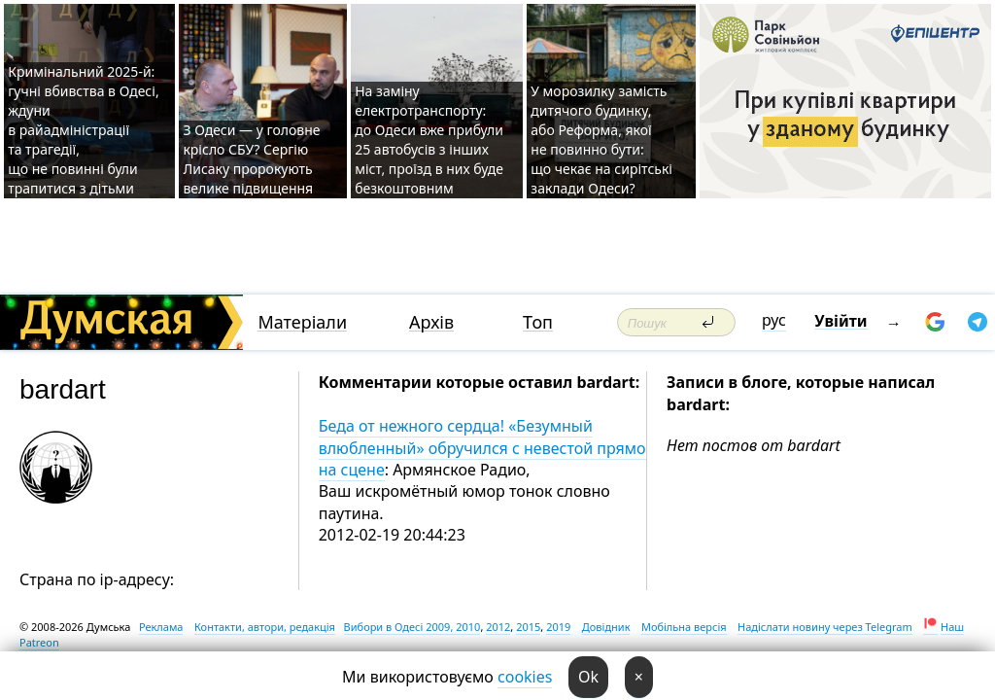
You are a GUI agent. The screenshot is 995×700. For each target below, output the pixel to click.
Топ (538, 322)
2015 (528, 626)
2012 (498, 626)
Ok (588, 676)
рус (774, 320)
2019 (558, 626)
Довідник (606, 626)
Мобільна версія (684, 626)
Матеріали (302, 322)
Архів (431, 322)
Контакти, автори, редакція (264, 626)
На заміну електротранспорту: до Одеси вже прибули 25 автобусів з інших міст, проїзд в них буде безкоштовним (429, 139)
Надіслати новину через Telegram (825, 626)
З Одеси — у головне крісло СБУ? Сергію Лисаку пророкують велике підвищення (251, 159)
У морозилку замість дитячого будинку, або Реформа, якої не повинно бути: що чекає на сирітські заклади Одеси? (601, 139)
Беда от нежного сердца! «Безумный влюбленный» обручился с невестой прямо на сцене (482, 447)
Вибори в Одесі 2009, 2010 (412, 626)
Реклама (161, 626)
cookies (525, 676)
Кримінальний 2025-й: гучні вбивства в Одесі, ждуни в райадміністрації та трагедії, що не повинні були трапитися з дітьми (83, 129)
